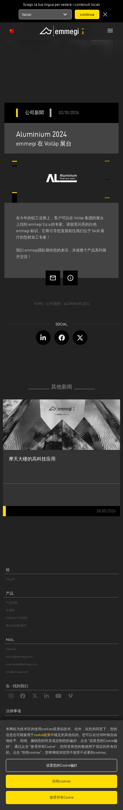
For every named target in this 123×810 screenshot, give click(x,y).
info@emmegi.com (17, 672)
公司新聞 (53, 304)
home (38, 304)
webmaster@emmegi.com (21, 664)
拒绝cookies (61, 781)
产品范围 (12, 602)
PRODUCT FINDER (16, 618)
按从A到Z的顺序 (16, 625)
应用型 (10, 610)
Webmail (11, 649)
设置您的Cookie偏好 (61, 765)
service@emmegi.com (19, 656)
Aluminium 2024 (76, 304)
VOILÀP (10, 579)
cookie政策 (42, 735)
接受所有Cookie (62, 797)
